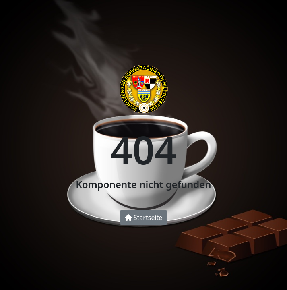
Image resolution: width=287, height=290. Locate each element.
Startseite (144, 217)
